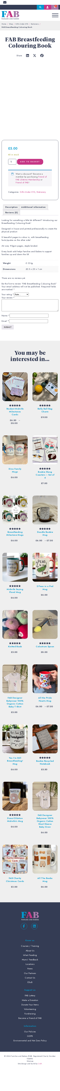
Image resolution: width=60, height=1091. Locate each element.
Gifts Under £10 (22, 24)
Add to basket (30, 184)
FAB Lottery (30, 1018)
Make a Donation (30, 1022)
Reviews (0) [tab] (11, 235)
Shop (11, 24)
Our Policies (30, 1054)
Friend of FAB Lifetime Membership (31, 201)
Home (4, 24)
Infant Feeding (30, 977)
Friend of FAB (22, 205)
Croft (40, 1086)
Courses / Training (30, 968)
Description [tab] (11, 230)
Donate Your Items (30, 1027)
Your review (8, 320)
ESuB (30, 1005)
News (29, 991)
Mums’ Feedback (30, 982)
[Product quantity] (12, 185)
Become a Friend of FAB (30, 1041)
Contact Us (30, 1000)
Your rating (8, 317)
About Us (30, 973)
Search (40, 7)
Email (5, 344)
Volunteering (30, 1032)
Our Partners (30, 996)
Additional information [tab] (33, 230)
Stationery (35, 24)
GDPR (30, 1059)
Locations (30, 987)
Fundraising (30, 1036)
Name (6, 338)
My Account (47, 7)
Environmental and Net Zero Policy (30, 1063)
